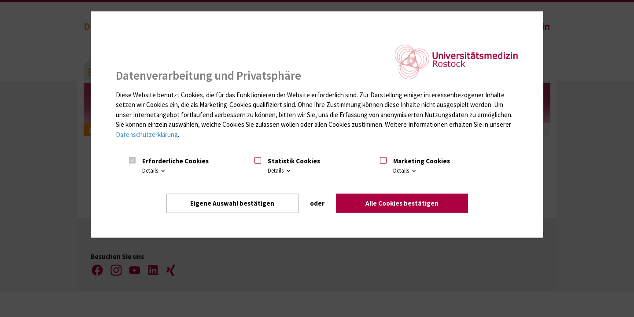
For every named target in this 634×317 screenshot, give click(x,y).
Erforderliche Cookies (175, 161)
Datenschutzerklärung (147, 134)
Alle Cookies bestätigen (402, 203)
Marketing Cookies (421, 161)
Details (154, 170)
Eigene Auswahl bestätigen (232, 203)
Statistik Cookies (294, 161)
